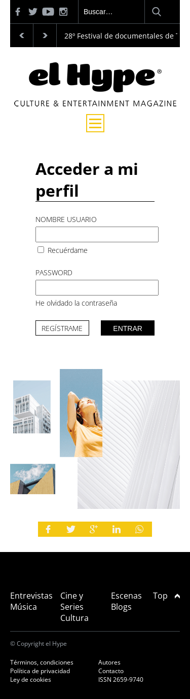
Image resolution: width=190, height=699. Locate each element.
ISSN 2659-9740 (120, 679)
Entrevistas (31, 595)
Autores (109, 662)
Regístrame (62, 328)
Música (23, 606)
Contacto (111, 671)
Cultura (74, 617)
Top (166, 595)
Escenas (126, 595)
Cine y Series (72, 601)
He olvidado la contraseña (76, 303)
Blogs (121, 606)
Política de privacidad (40, 671)
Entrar (127, 328)
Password (53, 272)
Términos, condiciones (41, 662)
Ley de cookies (30, 679)
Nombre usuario (66, 219)
